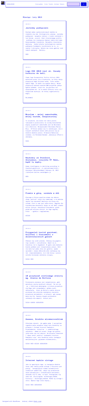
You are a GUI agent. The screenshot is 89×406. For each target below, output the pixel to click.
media (27, 54)
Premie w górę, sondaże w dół (42, 193)
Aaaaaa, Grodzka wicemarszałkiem (44, 319)
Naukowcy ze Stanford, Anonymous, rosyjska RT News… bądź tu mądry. (42, 160)
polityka (28, 215)
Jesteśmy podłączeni (37, 28)
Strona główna (39, 4)
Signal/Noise (10, 4)
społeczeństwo (39, 302)
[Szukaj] (83, 4)
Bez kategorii (29, 97)
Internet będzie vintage (39, 360)
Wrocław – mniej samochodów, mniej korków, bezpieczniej (42, 115)
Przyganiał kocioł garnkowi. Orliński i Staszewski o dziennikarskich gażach (42, 234)
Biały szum (37, 401)
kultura (27, 259)
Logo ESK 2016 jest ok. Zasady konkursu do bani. (43, 72)
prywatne (33, 302)
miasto (27, 140)
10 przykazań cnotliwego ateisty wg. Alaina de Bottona (44, 277)
